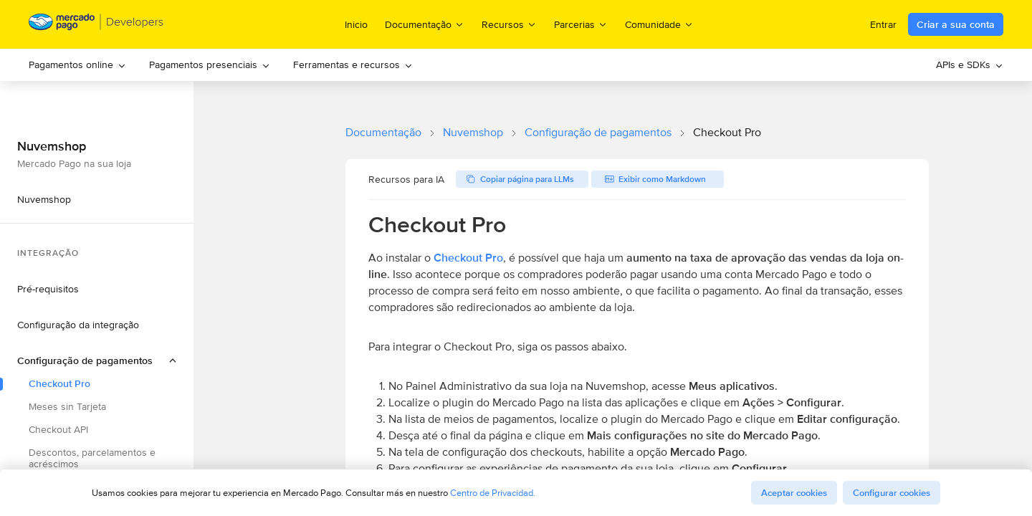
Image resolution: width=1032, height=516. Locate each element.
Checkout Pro (468, 257)
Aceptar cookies (794, 493)
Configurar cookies (891, 493)
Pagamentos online (77, 64)
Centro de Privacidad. (492, 493)
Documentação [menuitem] (424, 24)
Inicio (356, 24)
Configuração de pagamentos (598, 132)
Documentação (383, 132)
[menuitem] (77, 64)
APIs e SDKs (969, 64)
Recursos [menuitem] (509, 24)
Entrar (883, 24)
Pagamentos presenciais (209, 64)
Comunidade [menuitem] (659, 24)
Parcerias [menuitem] (581, 24)
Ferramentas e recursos (353, 64)
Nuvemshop (473, 132)
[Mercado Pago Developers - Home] (96, 25)
